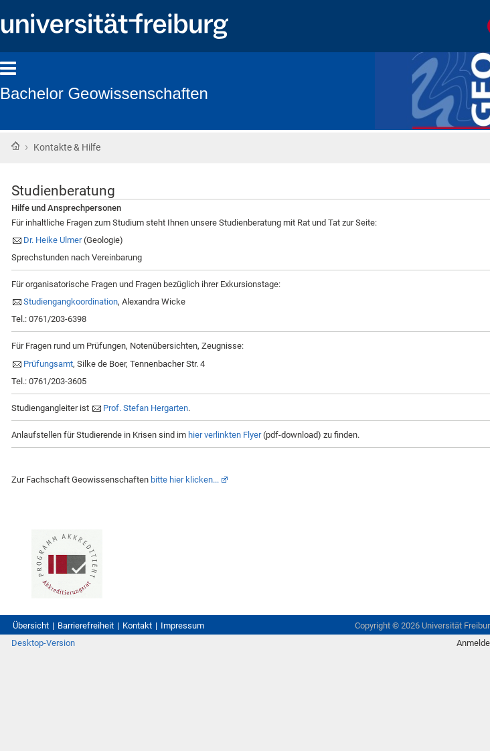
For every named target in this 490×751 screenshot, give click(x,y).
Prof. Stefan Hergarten (145, 408)
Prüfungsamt (48, 364)
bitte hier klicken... (185, 480)
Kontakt (137, 625)
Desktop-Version (43, 643)
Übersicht (31, 625)
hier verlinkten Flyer (224, 435)
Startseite (15, 146)
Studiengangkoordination (70, 302)
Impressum (182, 625)
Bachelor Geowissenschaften (104, 93)
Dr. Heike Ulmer (52, 240)
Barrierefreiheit (86, 625)
